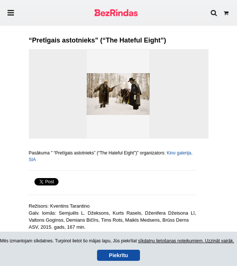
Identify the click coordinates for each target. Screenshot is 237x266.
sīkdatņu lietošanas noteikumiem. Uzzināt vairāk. (186, 240)
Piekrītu (118, 255)
